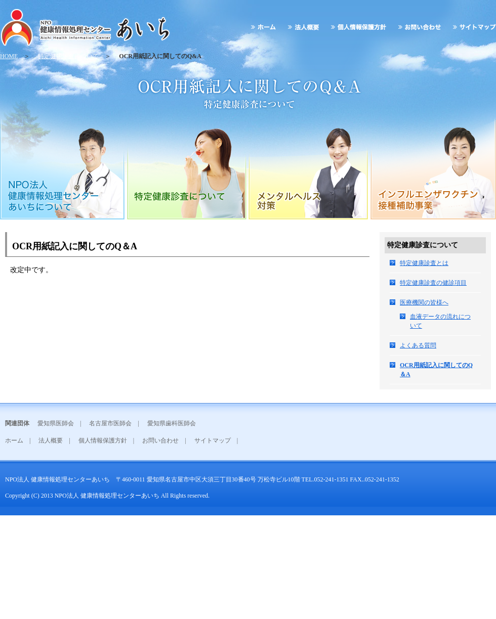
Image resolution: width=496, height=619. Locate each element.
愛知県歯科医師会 (171, 423)
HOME (9, 56)
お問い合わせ (160, 440)
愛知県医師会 (55, 423)
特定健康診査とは (424, 263)
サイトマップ (212, 440)
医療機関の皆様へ (424, 302)
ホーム (14, 440)
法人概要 (50, 440)
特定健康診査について (68, 56)
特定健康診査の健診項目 (433, 282)
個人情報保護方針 (102, 440)
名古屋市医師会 (110, 423)
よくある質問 (418, 345)
